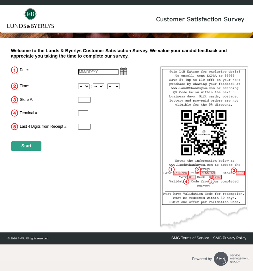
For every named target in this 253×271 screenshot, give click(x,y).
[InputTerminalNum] (83, 113)
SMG (21, 238)
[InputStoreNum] (84, 100)
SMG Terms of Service (190, 238)
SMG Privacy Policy (229, 238)
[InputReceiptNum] (84, 127)
